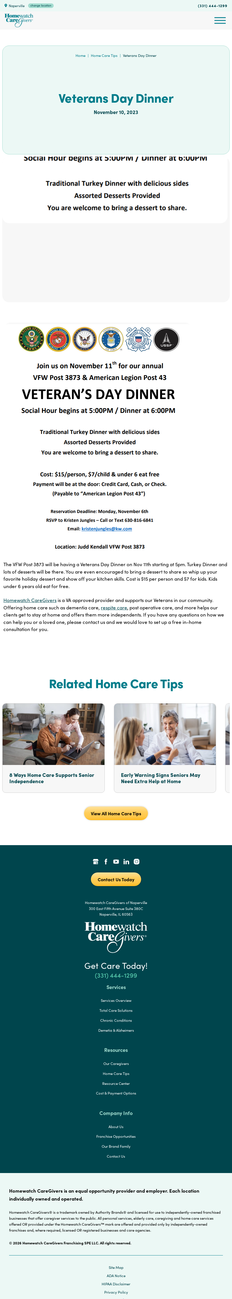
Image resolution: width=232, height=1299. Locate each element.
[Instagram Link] (136, 862)
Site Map (116, 1267)
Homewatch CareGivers (30, 600)
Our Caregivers (116, 1063)
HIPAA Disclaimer (116, 1283)
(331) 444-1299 (212, 5)
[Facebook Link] (106, 862)
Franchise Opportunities (116, 1136)
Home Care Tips (104, 55)
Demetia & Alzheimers (116, 1030)
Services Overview (116, 1000)
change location (40, 5)
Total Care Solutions (116, 1010)
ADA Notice (116, 1275)
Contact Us (116, 1156)
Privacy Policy (116, 1292)
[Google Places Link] (96, 862)
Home (80, 55)
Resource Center (116, 1083)
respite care (114, 607)
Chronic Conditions (116, 1020)
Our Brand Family (116, 1146)
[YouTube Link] (116, 862)
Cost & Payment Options (116, 1093)
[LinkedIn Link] (126, 862)
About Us (116, 1126)
